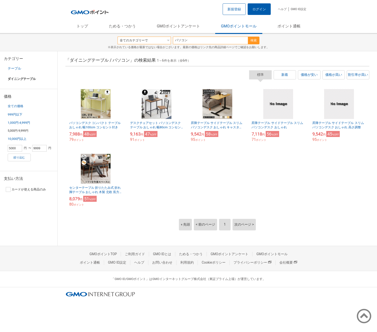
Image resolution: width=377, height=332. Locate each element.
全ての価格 (15, 106)
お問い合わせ (162, 262)
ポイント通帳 (289, 26)
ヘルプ (282, 9)
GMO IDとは (162, 254)
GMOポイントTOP (103, 254)
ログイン (259, 9)
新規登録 (234, 9)
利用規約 (187, 262)
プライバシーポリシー (252, 262)
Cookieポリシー (214, 262)
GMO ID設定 (298, 9)
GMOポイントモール (239, 26)
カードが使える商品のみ (26, 189)
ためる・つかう (122, 26)
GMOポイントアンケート (178, 26)
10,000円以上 (17, 139)
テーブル (14, 68)
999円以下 (15, 114)
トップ (82, 26)
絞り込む (19, 157)
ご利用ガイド (135, 254)
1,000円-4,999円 (19, 122)
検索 (254, 40)
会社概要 (288, 262)
